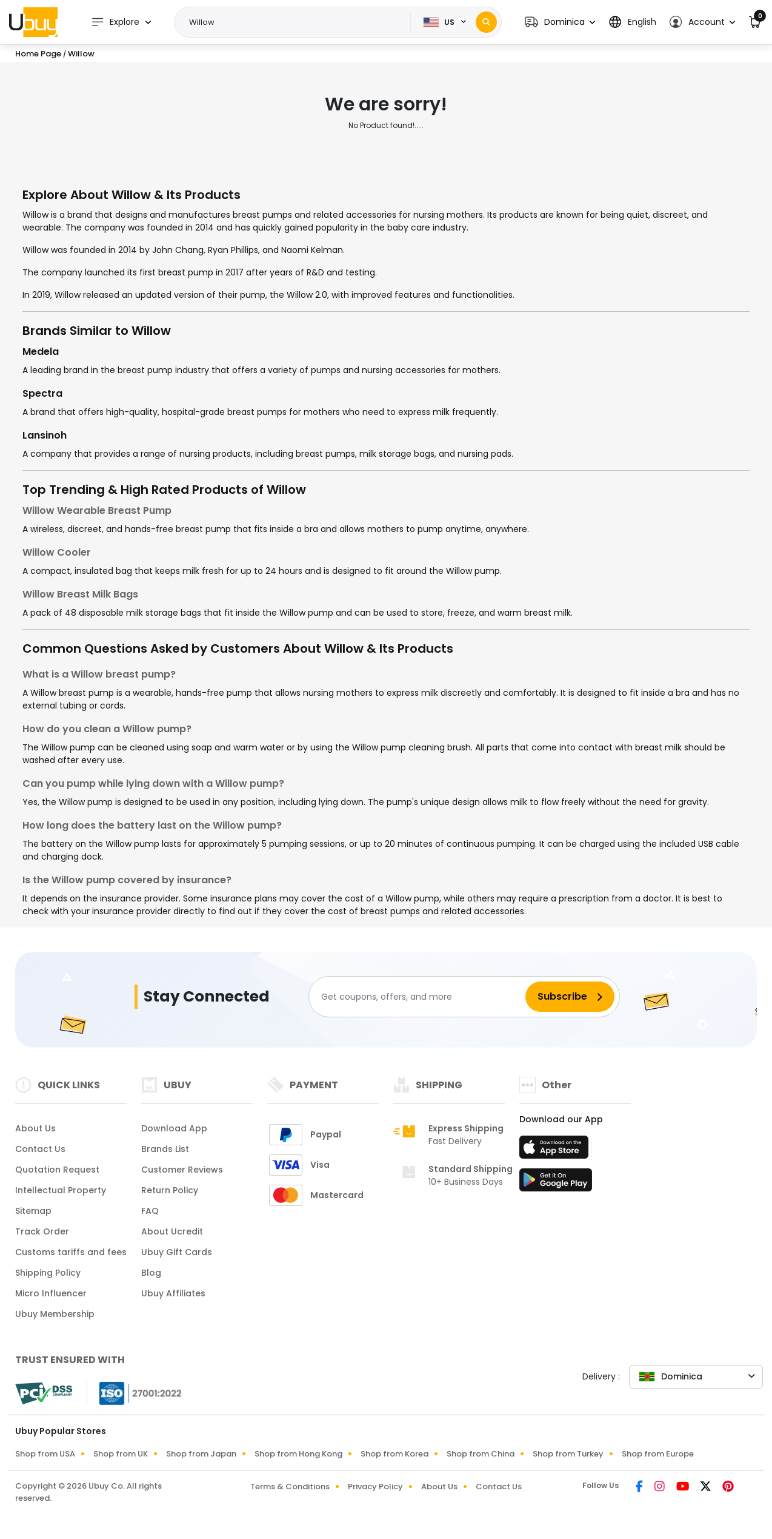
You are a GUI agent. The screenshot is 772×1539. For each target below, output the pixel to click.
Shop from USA (45, 1454)
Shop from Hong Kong (298, 1454)
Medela (40, 352)
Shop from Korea (394, 1454)
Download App (174, 1128)
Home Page (38, 53)
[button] (560, 22)
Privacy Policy (375, 1486)
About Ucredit (172, 1231)
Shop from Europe (658, 1454)
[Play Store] (555, 1183)
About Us (35, 1128)
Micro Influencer (51, 1293)
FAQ (150, 1211)
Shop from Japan (201, 1454)
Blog (151, 1273)
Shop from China (480, 1454)
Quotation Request (57, 1170)
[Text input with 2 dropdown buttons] (296, 22)
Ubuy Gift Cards (176, 1252)
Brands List (165, 1149)
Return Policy (169, 1190)
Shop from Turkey (568, 1454)
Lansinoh (44, 435)
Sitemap (33, 1211)
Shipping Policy (48, 1273)
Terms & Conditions (290, 1486)
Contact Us (40, 1149)
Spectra (42, 393)
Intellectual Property (60, 1190)
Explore (115, 22)
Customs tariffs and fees (71, 1252)
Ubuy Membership (55, 1314)
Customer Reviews (182, 1170)
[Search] (486, 22)
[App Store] (555, 1151)
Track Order (42, 1231)
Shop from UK (120, 1454)
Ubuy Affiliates (173, 1293)
